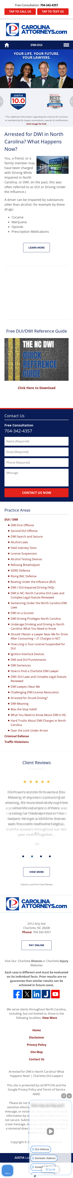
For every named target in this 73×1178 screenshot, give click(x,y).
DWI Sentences (21, 665)
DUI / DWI (11, 519)
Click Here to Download (36, 388)
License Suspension (24, 553)
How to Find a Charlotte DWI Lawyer (35, 671)
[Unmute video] (50, 1131)
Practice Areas (17, 510)
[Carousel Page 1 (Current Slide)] (23, 856)
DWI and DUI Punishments (28, 660)
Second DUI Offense (24, 531)
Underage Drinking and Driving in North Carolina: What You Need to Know (37, 626)
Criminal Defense (16, 736)
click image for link (36, 123)
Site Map (36, 1052)
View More (36, 872)
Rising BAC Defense (23, 576)
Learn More (36, 247)
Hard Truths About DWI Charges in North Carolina (38, 723)
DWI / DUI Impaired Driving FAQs (32, 587)
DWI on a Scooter (22, 613)
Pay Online (36, 945)
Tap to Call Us (20, 11)
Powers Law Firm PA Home (36, 29)
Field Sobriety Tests (24, 548)
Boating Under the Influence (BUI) (33, 582)
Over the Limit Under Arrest (29, 730)
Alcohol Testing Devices (26, 559)
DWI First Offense (22, 525)
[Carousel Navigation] (36, 856)
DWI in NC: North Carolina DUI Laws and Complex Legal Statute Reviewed (37, 595)
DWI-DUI (36, 45)
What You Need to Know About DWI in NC (38, 715)
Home (36, 1030)
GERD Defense (20, 570)
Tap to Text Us (53, 11)
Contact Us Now (36, 492)
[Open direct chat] (63, 1095)
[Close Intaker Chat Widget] (69, 1095)
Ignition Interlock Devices (27, 654)
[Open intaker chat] (35, 1176)
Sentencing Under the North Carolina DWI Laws (39, 605)
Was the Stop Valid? (24, 709)
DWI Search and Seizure (27, 536)
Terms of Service (54, 1089)
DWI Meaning (19, 704)
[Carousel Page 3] (40, 856)
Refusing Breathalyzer (25, 565)
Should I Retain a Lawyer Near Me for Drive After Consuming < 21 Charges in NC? (39, 636)
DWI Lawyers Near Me (25, 687)
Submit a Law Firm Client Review (37, 884)
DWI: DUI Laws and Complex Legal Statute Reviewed (38, 679)
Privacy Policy (36, 1045)
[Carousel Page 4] (49, 856)
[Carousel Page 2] (32, 856)
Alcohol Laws (19, 542)
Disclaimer (36, 1037)
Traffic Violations (16, 742)
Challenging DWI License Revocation (35, 692)
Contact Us (14, 415)
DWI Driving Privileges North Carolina (36, 619)
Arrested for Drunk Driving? (29, 698)
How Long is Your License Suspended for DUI (38, 646)
